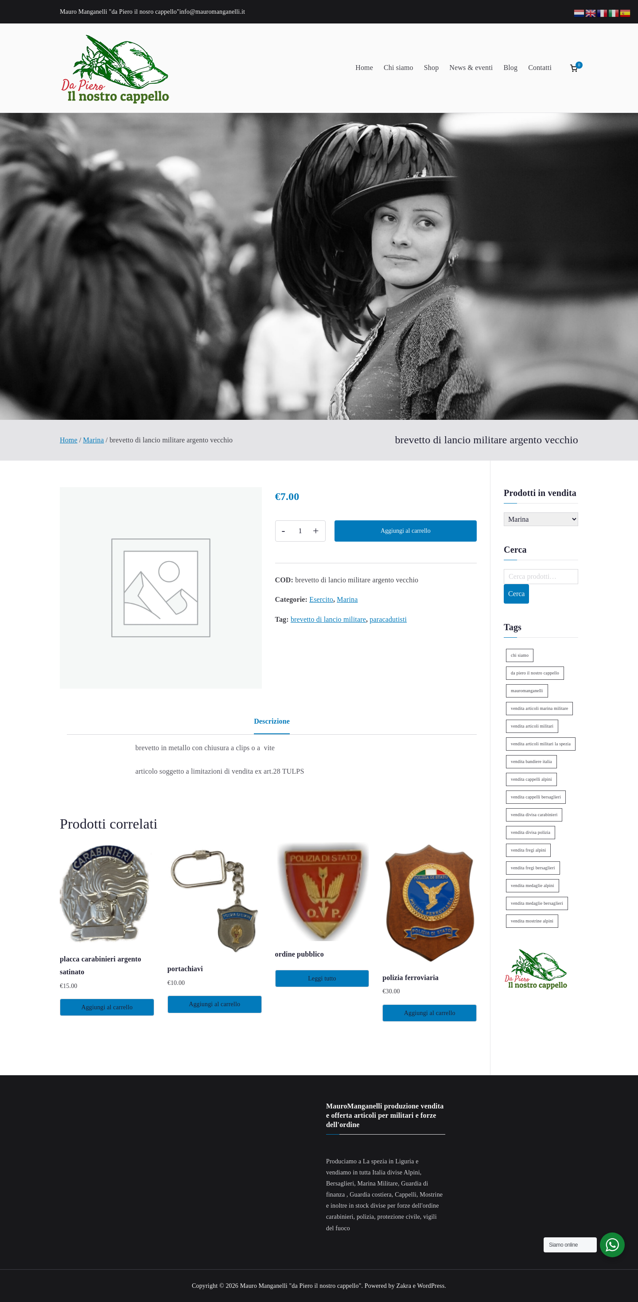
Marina (93, 440)
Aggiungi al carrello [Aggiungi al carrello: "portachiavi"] (214, 1004)
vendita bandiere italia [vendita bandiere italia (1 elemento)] (531, 761)
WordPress (431, 1286)
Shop (431, 67)
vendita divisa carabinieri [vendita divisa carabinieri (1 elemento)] (534, 814)
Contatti (540, 67)
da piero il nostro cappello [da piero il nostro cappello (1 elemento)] (535, 672)
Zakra (404, 1286)
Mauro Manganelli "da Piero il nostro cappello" (301, 1286)
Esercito (321, 599)
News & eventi (471, 67)
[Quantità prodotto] (300, 531)
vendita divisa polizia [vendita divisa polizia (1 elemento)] (530, 832)
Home (364, 67)
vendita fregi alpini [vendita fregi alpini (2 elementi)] (528, 850)
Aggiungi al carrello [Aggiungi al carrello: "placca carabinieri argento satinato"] (106, 1007)
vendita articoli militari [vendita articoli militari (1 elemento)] (532, 726)
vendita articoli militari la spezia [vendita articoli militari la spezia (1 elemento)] (541, 743)
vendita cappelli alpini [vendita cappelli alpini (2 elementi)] (531, 779)
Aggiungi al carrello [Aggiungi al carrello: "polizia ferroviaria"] (429, 1013)
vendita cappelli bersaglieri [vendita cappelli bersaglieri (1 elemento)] (536, 796)
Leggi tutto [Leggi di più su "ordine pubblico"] (322, 978)
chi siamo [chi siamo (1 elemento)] (520, 655)
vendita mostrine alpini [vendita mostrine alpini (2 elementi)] (532, 920)
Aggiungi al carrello (406, 530)
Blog (510, 67)
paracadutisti (388, 619)
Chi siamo (398, 67)
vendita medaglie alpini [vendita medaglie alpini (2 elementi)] (532, 885)
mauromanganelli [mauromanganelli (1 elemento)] (527, 690)
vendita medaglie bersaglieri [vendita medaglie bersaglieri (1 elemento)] (537, 903)
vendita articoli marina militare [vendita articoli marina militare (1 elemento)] (539, 708)
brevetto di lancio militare (328, 619)
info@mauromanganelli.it (212, 11)
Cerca (516, 593)
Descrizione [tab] (272, 721)
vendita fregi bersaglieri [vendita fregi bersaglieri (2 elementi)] (533, 867)
